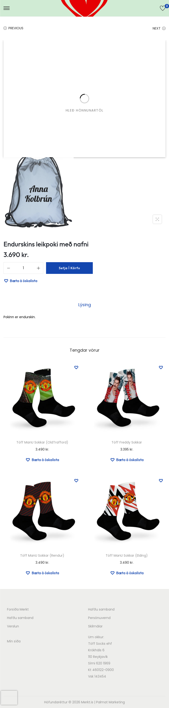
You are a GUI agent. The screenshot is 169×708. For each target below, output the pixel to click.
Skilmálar (95, 626)
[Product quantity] (23, 268)
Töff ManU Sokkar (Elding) (127, 555)
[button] (20, 280)
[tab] (84, 305)
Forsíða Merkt (18, 609)
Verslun (13, 626)
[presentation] (9, 698)
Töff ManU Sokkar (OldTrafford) (42, 442)
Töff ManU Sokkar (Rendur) (42, 555)
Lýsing (84, 305)
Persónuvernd (99, 617)
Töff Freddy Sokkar (126, 442)
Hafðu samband (20, 617)
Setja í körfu (69, 268)
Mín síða (14, 641)
